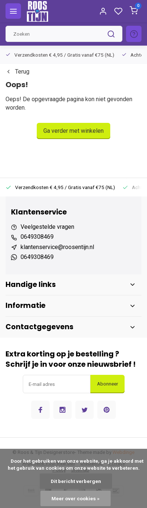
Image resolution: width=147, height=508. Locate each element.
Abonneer (107, 384)
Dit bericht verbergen (76, 481)
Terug (17, 71)
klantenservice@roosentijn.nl (57, 247)
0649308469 (37, 236)
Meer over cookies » (75, 498)
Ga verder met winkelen (73, 130)
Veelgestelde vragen (47, 226)
